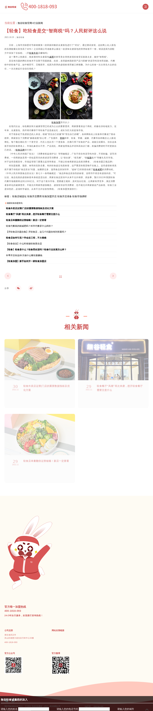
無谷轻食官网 (25, 23)
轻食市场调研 (79, 196)
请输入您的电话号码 (67, 709)
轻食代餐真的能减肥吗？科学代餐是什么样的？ (29, 226)
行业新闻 (38, 23)
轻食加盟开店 (49, 196)
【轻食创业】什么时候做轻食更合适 (24, 243)
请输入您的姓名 (9, 709)
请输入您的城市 (125, 709)
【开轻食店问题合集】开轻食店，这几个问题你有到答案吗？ (36, 232)
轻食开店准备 (64, 196)
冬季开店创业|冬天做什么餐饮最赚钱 (24, 255)
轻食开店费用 (34, 196)
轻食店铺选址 (19, 196)
